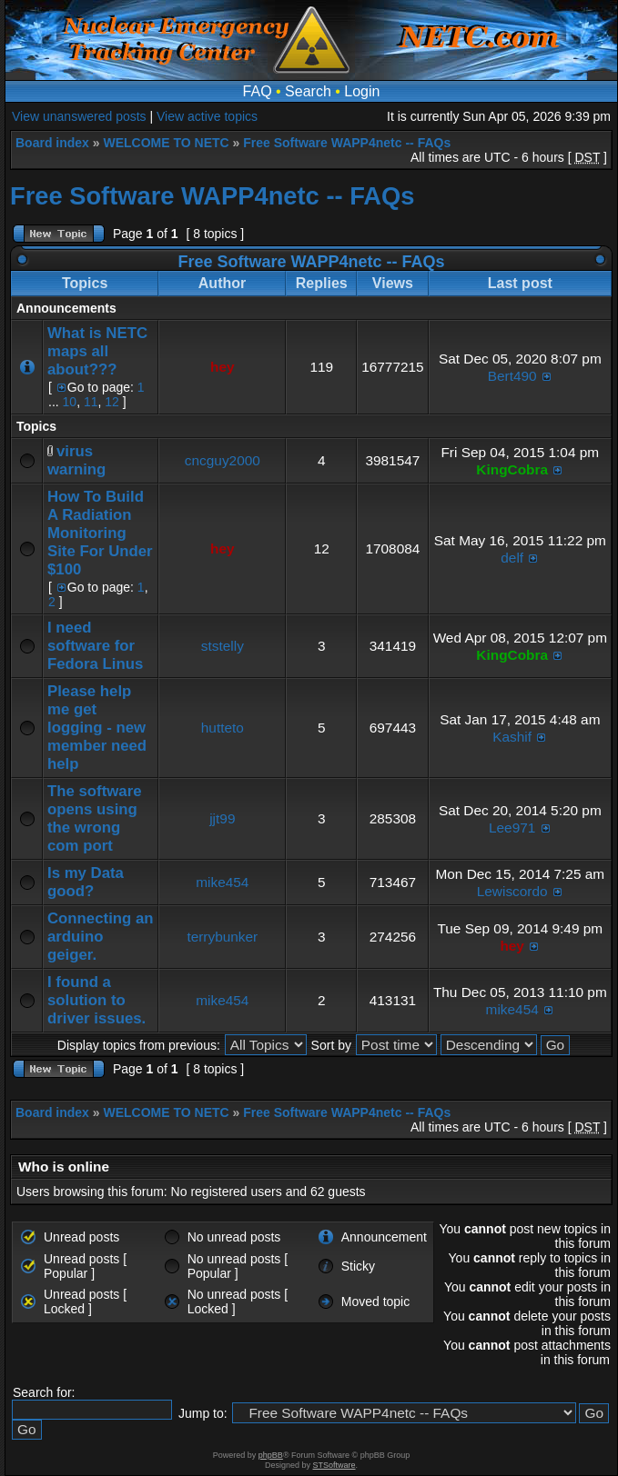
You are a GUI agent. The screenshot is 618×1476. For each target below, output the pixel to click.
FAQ (257, 91)
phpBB (270, 1455)
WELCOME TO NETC (165, 142)
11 (91, 401)
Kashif (512, 736)
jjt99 (222, 818)
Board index (52, 142)
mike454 (222, 882)
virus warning (76, 460)
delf (512, 557)
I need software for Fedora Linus (95, 646)
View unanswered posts (79, 116)
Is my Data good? (85, 882)
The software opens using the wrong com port (94, 818)
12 (112, 401)
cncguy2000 (222, 460)
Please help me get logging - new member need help (97, 728)
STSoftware (334, 1465)
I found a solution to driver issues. (96, 1000)
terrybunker (222, 936)
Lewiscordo (512, 891)
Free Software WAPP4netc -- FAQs (347, 142)
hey (222, 366)
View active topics (207, 116)
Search (308, 91)
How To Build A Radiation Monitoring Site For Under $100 (100, 533)
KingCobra (512, 469)
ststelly (222, 645)
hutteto (222, 727)
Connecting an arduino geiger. (100, 936)
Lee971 (512, 827)
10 (70, 401)
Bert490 (512, 376)
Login (362, 91)
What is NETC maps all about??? (97, 351)
